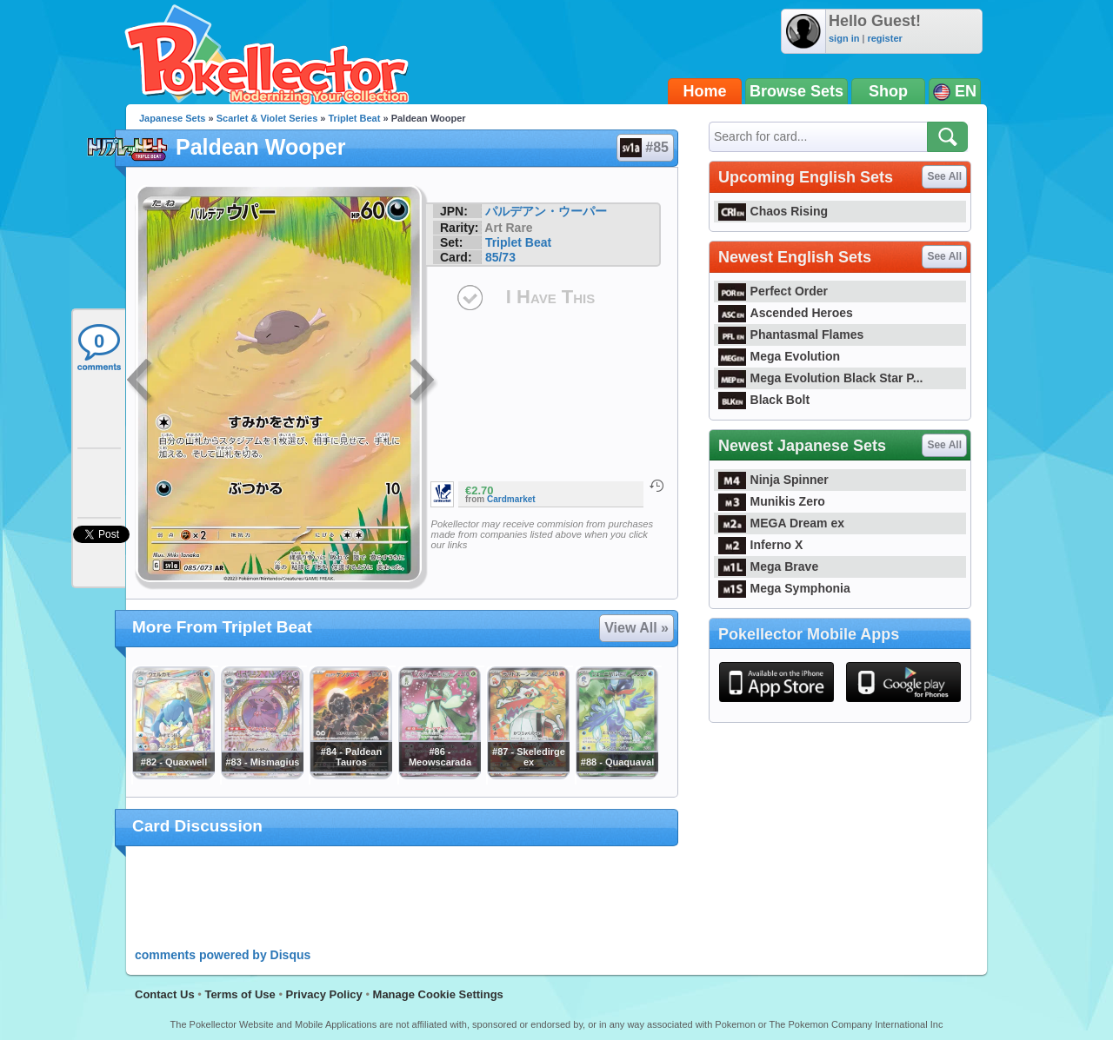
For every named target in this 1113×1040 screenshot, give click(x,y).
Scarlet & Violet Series (267, 118)
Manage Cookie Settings (438, 994)
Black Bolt (764, 400)
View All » (636, 627)
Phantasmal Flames (790, 334)
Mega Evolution (779, 356)
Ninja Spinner (773, 480)
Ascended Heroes (785, 313)
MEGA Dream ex (781, 523)
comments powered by (222, 955)
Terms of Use (239, 994)
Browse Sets (796, 91)
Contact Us (165, 994)
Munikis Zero (771, 501)
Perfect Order (773, 291)
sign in (844, 38)
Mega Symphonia (784, 588)
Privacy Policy (324, 994)
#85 (644, 147)
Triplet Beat (355, 118)
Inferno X (760, 545)
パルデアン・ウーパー (546, 211)
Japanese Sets (172, 118)
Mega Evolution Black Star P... (820, 378)
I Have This (550, 297)
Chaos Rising (773, 211)
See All (944, 176)
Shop (888, 91)
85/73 (500, 257)
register (884, 38)
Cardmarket (511, 499)
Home (705, 91)
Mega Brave (768, 566)
